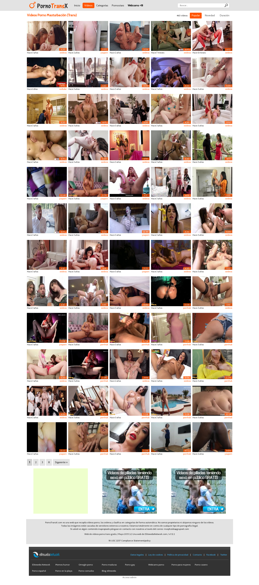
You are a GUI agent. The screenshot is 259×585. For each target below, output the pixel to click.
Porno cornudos (86, 570)
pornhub (187, 308)
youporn (104, 52)
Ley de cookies (155, 554)
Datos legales (137, 554)
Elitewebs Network (41, 564)
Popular (196, 15)
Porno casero (201, 564)
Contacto (197, 554)
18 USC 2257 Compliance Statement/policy (129, 540)
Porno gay (130, 564)
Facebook (211, 554)
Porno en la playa (63, 570)
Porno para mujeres (181, 564)
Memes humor (62, 564)
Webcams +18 (135, 5)
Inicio (77, 5)
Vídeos (88, 5)
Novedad (210, 15)
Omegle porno (86, 564)
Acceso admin (129, 577)
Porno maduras (109, 564)
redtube (63, 89)
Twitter (223, 554)
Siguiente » (61, 462)
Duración (224, 15)
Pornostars (118, 5)
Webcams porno (156, 564)
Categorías (102, 5)
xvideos (63, 52)
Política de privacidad (177, 554)
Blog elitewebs (109, 570)
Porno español (39, 570)
